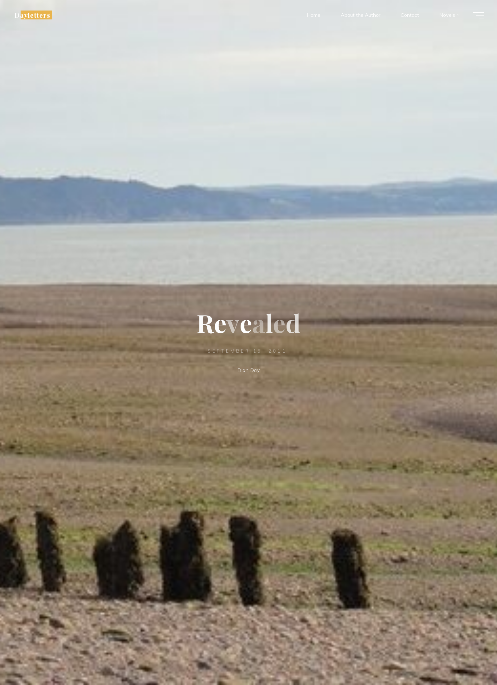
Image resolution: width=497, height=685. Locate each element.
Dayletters (32, 14)
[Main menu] (478, 15)
